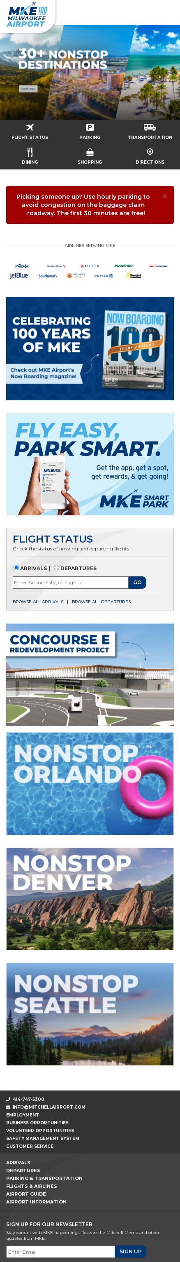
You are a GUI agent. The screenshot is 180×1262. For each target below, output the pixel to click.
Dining (30, 153)
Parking (89, 129)
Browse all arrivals (38, 601)
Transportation (150, 129)
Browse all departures (101, 601)
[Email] (60, 1252)
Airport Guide (26, 1194)
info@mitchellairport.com (49, 1107)
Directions (150, 153)
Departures (78, 568)
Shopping (90, 153)
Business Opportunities (37, 1123)
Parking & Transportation (44, 1178)
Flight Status (30, 129)
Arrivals (33, 568)
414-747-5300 (25, 1099)
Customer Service (29, 1146)
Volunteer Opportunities (40, 1130)
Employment (22, 1115)
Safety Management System (42, 1138)
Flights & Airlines (31, 1186)
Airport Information (36, 1202)
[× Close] (165, 196)
